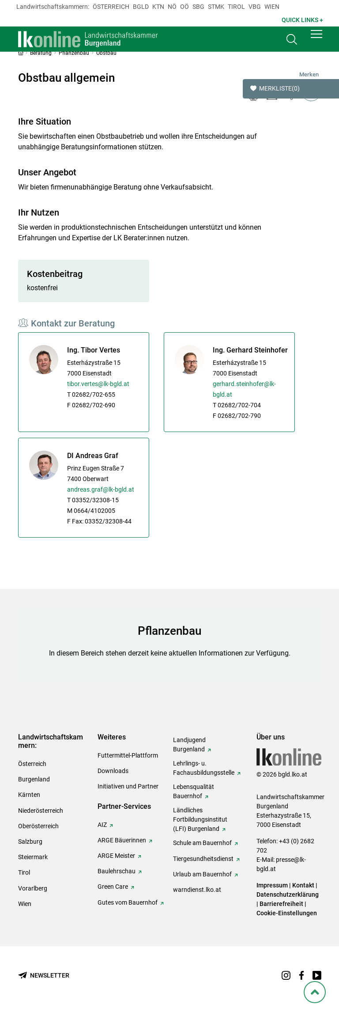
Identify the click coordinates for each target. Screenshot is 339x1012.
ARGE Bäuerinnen (122, 840)
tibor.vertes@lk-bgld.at (98, 383)
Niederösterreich (40, 810)
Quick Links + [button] (302, 19)
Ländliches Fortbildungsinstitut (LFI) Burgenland (200, 819)
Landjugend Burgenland (189, 744)
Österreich (111, 6)
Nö (172, 6)
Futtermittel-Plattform (128, 755)
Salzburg (30, 841)
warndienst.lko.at (197, 889)
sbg (198, 6)
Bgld (141, 6)
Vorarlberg (32, 888)
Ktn (158, 6)
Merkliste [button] (275, 89)
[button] (316, 40)
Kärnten (29, 794)
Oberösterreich (38, 826)
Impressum (272, 885)
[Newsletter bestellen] (43, 975)
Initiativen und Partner (128, 786)
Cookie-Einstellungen (286, 913)
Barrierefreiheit (281, 903)
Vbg (255, 6)
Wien (271, 6)
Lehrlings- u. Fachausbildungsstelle (203, 768)
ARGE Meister (116, 855)
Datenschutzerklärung (287, 894)
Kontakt (303, 885)
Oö (184, 6)
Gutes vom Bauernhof (128, 902)
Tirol (236, 6)
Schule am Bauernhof (202, 842)
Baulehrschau (117, 871)
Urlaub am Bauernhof (202, 874)
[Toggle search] (291, 42)
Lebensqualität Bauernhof (193, 791)
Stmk (216, 6)
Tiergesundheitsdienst (203, 858)
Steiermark (33, 856)
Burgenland (34, 779)
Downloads (113, 770)
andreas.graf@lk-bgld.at (100, 489)
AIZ (102, 824)
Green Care (113, 886)
